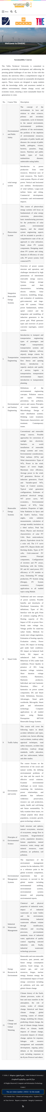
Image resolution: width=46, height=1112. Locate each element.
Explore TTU (38, 1096)
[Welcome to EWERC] (23, 41)
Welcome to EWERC (15, 43)
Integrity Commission (35, 1100)
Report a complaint (21, 1100)
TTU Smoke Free (9, 1096)
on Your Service (9, 1100)
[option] (23, 41)
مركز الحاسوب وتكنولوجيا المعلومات (23, 1079)
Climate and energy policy (24, 1096)
